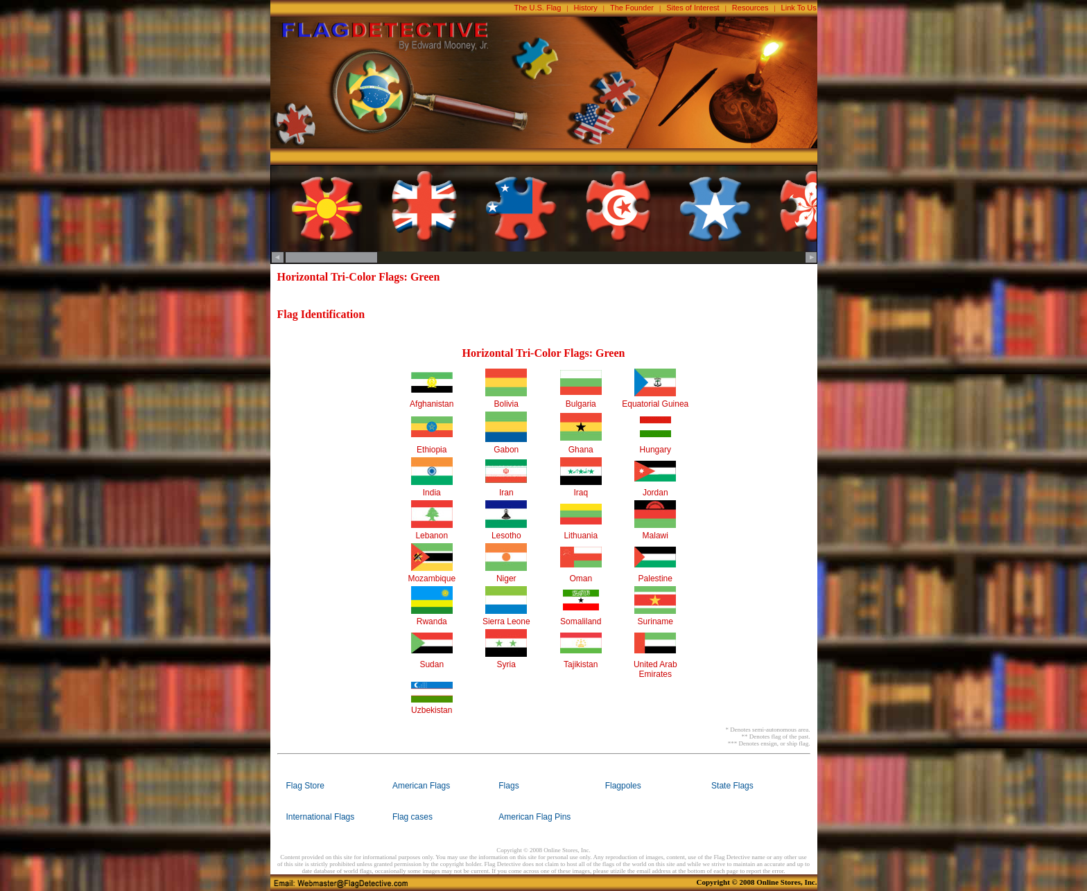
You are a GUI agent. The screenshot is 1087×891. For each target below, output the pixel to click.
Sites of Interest (692, 7)
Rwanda (432, 621)
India (432, 492)
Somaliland (580, 621)
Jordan (655, 492)
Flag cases (412, 817)
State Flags (732, 786)
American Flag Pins (534, 817)
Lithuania (581, 535)
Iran (506, 492)
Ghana (580, 450)
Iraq (580, 492)
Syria (506, 664)
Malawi (655, 535)
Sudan (431, 664)
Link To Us (799, 7)
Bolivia (506, 404)
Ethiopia (431, 450)
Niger (506, 578)
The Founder (632, 7)
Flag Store (305, 786)
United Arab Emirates (655, 669)
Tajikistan (581, 664)
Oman (580, 578)
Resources (750, 7)
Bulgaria (581, 404)
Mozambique (431, 578)
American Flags (421, 786)
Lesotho (506, 535)
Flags (508, 786)
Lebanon (431, 535)
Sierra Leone (506, 621)
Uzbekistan (431, 710)
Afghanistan (431, 404)
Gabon (506, 450)
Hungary (655, 450)
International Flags (320, 817)
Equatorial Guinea (655, 404)
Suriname (655, 621)
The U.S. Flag (538, 7)
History (586, 7)
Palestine (655, 578)
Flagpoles (623, 786)
